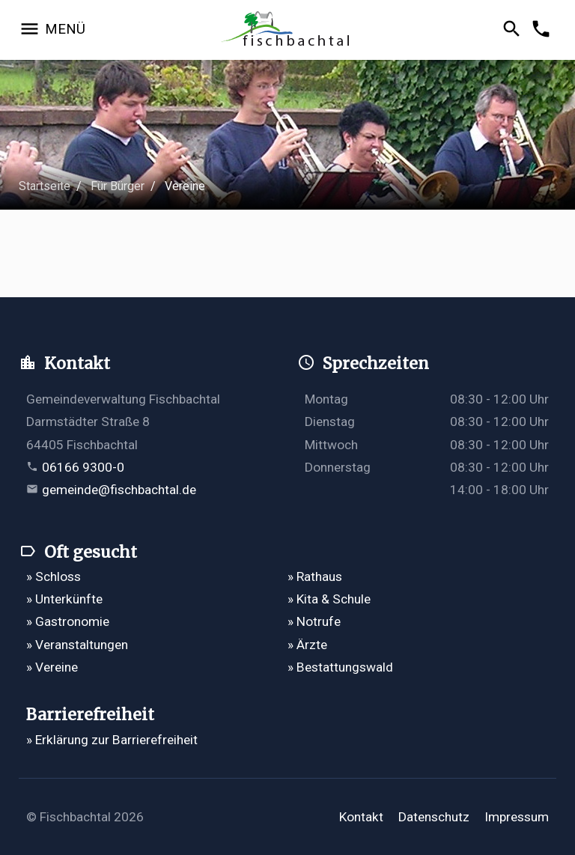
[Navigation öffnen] (52, 30)
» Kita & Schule (329, 598)
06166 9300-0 (83, 467)
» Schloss (53, 576)
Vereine (185, 186)
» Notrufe (314, 621)
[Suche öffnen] (514, 30)
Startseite (44, 186)
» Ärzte (307, 644)
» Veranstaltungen (77, 644)
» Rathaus (315, 576)
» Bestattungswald (340, 667)
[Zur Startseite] (287, 30)
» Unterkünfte (64, 598)
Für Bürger (117, 186)
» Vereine (52, 667)
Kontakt (361, 816)
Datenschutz (433, 816)
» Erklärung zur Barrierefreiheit (112, 739)
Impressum (516, 816)
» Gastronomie (67, 621)
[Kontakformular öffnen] (543, 30)
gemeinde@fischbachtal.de (119, 489)
